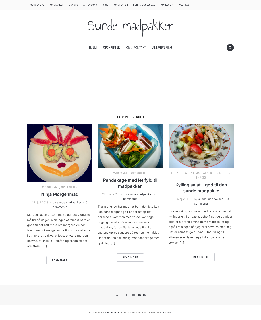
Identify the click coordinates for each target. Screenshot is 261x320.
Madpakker (56, 4)
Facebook (121, 295)
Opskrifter (111, 47)
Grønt (189, 173)
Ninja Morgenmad (59, 194)
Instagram (139, 295)
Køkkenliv (167, 4)
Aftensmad (90, 4)
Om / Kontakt (136, 47)
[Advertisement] (130, 88)
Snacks (73, 4)
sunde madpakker (69, 202)
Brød (105, 4)
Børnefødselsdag (144, 4)
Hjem (93, 47)
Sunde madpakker (130, 25)
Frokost (177, 173)
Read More (60, 260)
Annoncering (162, 47)
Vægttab (183, 4)
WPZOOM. (166, 312)
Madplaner (121, 4)
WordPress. (112, 312)
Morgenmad (37, 4)
